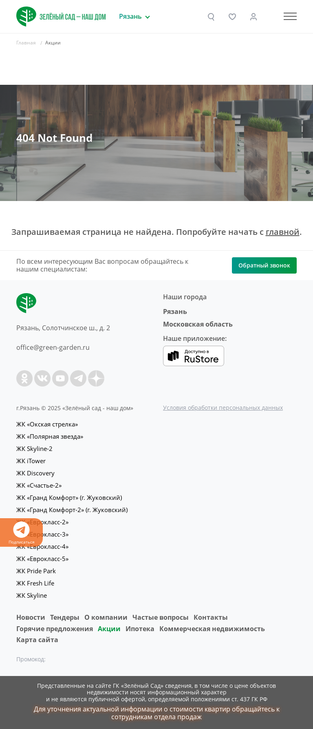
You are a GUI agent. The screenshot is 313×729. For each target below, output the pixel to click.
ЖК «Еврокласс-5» (42, 558)
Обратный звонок (264, 265)
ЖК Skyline (31, 595)
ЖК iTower (31, 461)
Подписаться (21, 533)
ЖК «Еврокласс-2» (42, 522)
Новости (30, 617)
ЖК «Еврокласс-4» (42, 546)
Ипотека (140, 628)
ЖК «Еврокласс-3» (42, 534)
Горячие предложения (54, 628)
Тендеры (64, 617)
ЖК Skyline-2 (34, 448)
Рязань (175, 311)
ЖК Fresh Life (35, 583)
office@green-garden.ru (53, 347)
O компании (106, 617)
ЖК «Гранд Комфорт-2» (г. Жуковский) (72, 510)
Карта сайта (37, 639)
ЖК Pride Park (36, 571)
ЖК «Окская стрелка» (47, 424)
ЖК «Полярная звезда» (49, 436)
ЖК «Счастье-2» (39, 485)
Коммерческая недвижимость (212, 628)
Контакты (211, 617)
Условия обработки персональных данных (223, 407)
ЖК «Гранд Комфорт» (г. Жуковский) (69, 497)
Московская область (198, 324)
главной (283, 231)
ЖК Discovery (35, 473)
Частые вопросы (160, 617)
